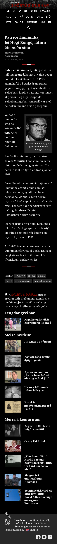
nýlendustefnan (23, 281)
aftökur (31, 276)
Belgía (41, 276)
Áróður (32, 22)
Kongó (9, 281)
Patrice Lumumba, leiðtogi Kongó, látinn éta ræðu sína (25, 42)
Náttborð (26, 17)
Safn (33, 11)
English (34, 529)
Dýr (8, 22)
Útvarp (45, 11)
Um (43, 22)
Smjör (19, 22)
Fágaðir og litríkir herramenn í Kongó (37, 321)
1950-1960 (20, 276)
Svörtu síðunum (24, 295)
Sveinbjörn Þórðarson (14, 54)
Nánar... (44, 523)
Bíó (48, 17)
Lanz (39, 17)
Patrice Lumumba (42, 281)
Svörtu (11, 17)
